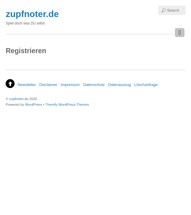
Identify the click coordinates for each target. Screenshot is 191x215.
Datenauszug (119, 84)
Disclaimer (48, 84)
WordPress (33, 104)
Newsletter (27, 84)
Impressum (70, 84)
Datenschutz (94, 84)
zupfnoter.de (18, 99)
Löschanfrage (146, 84)
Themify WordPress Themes (67, 104)
